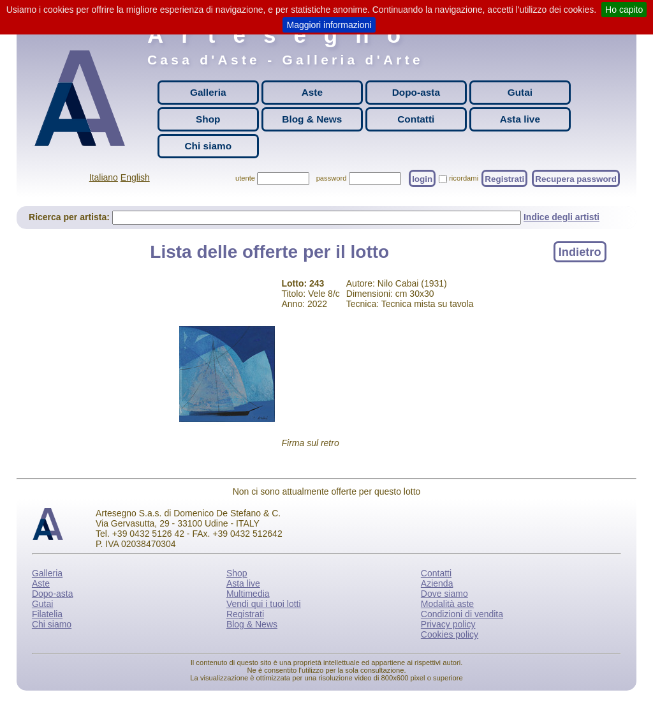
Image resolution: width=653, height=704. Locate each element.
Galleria (208, 92)
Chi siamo (208, 145)
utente (245, 178)
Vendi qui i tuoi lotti (263, 604)
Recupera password (576, 178)
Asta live (520, 119)
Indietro (580, 251)
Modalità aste (447, 604)
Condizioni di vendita (462, 614)
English (135, 177)
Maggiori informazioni (328, 25)
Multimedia (248, 593)
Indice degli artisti (561, 217)
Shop (208, 119)
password (331, 178)
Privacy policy (448, 624)
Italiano (103, 177)
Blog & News (312, 119)
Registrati (504, 178)
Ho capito (624, 9)
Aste (312, 92)
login (422, 178)
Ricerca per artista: (70, 217)
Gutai (520, 92)
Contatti (415, 119)
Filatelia (47, 614)
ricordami (463, 178)
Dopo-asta (416, 92)
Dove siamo (444, 593)
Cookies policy (449, 634)
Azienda (437, 583)
